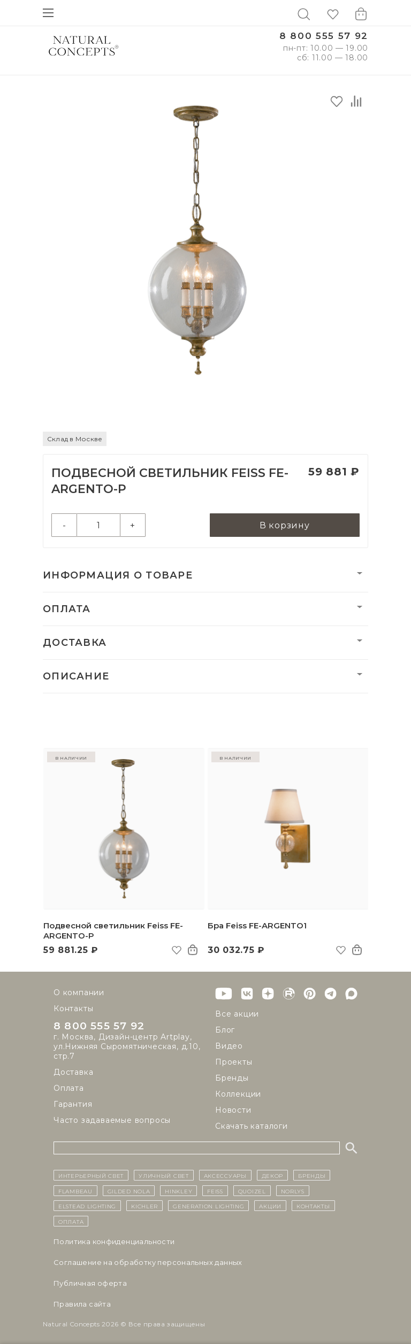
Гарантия (73, 1104)
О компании (79, 992)
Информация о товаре (118, 575)
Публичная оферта (90, 1283)
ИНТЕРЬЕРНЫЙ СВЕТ (91, 1175)
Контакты (73, 1008)
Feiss (215, 1190)
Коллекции (238, 1094)
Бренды (232, 1078)
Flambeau (75, 1190)
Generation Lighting (208, 1205)
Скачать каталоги (251, 1126)
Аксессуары (225, 1175)
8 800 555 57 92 (323, 36)
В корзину (285, 525)
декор (273, 1175)
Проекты (234, 1062)
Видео (229, 1046)
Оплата (67, 609)
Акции (270, 1205)
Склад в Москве (74, 439)
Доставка (74, 642)
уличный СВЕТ (163, 1175)
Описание (76, 676)
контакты (313, 1205)
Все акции (237, 1014)
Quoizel (252, 1190)
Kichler (144, 1205)
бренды (311, 1175)
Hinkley (178, 1190)
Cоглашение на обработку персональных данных (148, 1262)
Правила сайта (82, 1304)
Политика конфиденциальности (114, 1241)
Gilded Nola (129, 1190)
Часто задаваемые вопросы (112, 1121)
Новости (233, 1110)
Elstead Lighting (87, 1205)
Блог (225, 1030)
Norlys (293, 1190)
